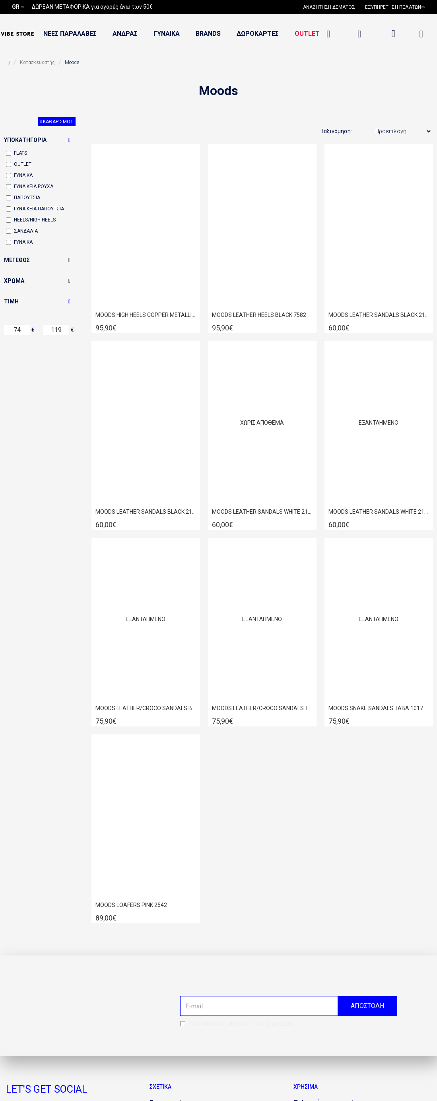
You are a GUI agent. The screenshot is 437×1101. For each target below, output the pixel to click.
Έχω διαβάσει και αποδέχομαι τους (237, 1023)
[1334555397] (330, 34)
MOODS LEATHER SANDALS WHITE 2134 (378, 512)
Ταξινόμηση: (336, 131)
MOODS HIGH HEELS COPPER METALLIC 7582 (145, 315)
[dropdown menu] (393, 34)
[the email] (288, 1006)
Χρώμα (14, 281)
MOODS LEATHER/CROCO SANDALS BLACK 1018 (145, 708)
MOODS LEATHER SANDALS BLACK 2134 (145, 512)
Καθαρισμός (58, 121)
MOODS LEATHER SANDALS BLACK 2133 (378, 315)
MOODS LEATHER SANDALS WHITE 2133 (262, 512)
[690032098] (332, 7)
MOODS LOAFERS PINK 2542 (131, 905)
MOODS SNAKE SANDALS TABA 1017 (375, 708)
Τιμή (11, 301)
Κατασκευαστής (37, 62)
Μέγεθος (17, 260)
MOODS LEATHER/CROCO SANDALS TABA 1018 (262, 708)
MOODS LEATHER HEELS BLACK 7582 (259, 315)
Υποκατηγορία (25, 140)
